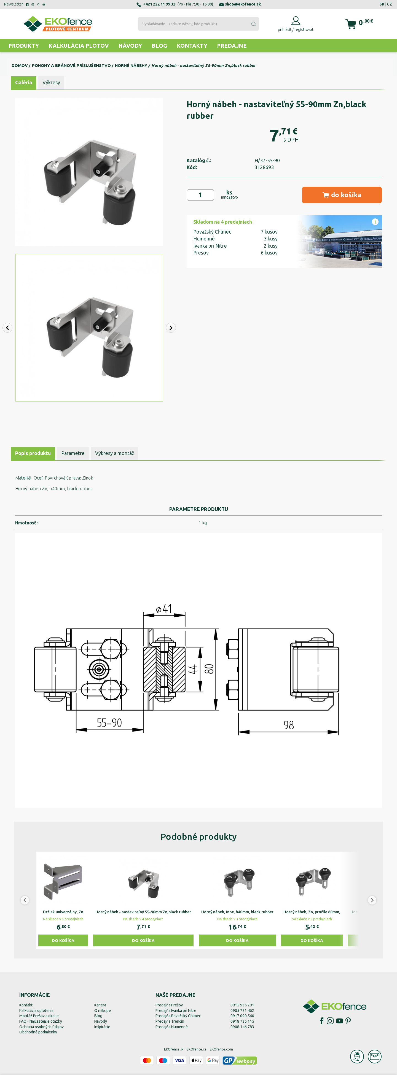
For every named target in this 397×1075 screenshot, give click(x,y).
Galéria (23, 82)
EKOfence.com (221, 1049)
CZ (389, 4)
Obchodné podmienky (38, 1032)
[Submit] (253, 24)
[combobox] (198, 24)
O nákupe (102, 1010)
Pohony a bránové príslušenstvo (71, 65)
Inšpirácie (102, 1027)
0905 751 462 (242, 1010)
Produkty (23, 45)
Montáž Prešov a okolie (39, 1016)
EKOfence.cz (196, 1049)
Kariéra (100, 1005)
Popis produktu (33, 453)
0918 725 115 (242, 1021)
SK (381, 4)
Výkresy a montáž (114, 453)
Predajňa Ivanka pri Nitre (175, 1010)
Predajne (232, 45)
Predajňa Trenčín (169, 1021)
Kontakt (26, 1005)
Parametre (73, 453)
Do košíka (63, 940)
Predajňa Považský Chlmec (178, 1016)
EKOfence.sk (173, 1049)
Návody (130, 45)
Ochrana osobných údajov (41, 1027)
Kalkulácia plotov (79, 45)
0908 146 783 (242, 1027)
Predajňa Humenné (171, 1027)
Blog (159, 45)
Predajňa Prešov (169, 1005)
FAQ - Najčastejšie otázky (40, 1021)
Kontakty (192, 45)
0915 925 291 (242, 1005)
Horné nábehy (131, 65)
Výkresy (51, 82)
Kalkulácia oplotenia (36, 1010)
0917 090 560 (242, 1016)
